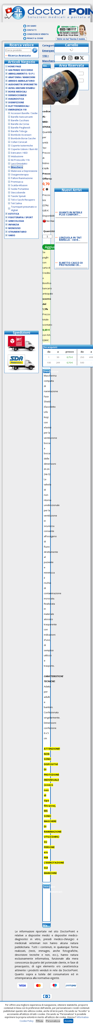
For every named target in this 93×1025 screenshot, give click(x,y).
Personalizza (53, 1021)
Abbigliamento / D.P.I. (21, 73)
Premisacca (17, 181)
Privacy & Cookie (35, 38)
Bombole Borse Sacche (23, 138)
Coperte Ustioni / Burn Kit (24, 149)
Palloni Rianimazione (22, 178)
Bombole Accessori (21, 134)
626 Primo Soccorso (20, 70)
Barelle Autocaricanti (22, 116)
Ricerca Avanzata (19, 55)
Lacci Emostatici (19, 163)
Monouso (14, 228)
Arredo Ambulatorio (21, 80)
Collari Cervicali (19, 142)
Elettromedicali (18, 106)
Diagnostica (16, 98)
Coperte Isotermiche (22, 145)
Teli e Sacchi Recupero (23, 199)
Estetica (13, 213)
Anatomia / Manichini (21, 77)
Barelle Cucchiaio (20, 120)
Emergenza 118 (17, 109)
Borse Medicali (17, 91)
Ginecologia (16, 221)
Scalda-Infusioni (19, 185)
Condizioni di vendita (38, 34)
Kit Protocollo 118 (20, 160)
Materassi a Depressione (24, 171)
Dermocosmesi (17, 95)
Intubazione (17, 156)
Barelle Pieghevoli (20, 127)
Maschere (17, 167)
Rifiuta (39, 1021)
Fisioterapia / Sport (20, 217)
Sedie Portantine (20, 189)
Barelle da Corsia (20, 124)
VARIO (11, 235)
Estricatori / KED (19, 152)
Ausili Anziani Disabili (21, 88)
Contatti (31, 30)
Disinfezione (16, 102)
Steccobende (18, 192)
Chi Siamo (31, 26)
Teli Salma (16, 203)
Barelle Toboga (19, 131)
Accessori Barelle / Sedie (24, 113)
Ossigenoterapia (20, 174)
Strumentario (17, 231)
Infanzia (13, 224)
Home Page (13, 66)
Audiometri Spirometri (22, 84)
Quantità (49, 231)
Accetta (68, 1021)
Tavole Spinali (18, 196)
